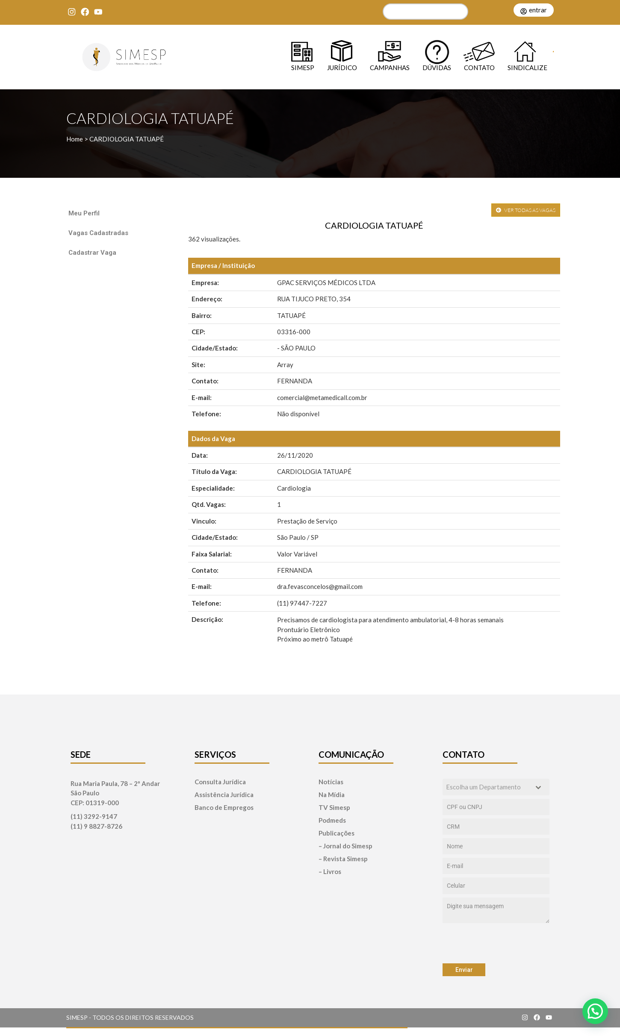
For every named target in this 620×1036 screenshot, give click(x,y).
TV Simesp (334, 807)
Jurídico (342, 67)
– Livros (330, 871)
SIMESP (302, 67)
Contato (479, 67)
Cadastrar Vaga (92, 252)
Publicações (336, 833)
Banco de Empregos (224, 807)
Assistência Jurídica (224, 795)
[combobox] (496, 787)
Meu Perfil (84, 213)
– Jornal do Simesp (345, 846)
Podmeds (332, 820)
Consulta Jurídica (220, 782)
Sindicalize (527, 67)
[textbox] (488, 787)
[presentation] (496, 943)
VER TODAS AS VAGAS (525, 210)
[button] (595, 1011)
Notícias (331, 782)
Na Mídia (332, 795)
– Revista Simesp (343, 859)
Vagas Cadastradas (98, 233)
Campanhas (390, 67)
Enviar (464, 969)
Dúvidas (436, 67)
